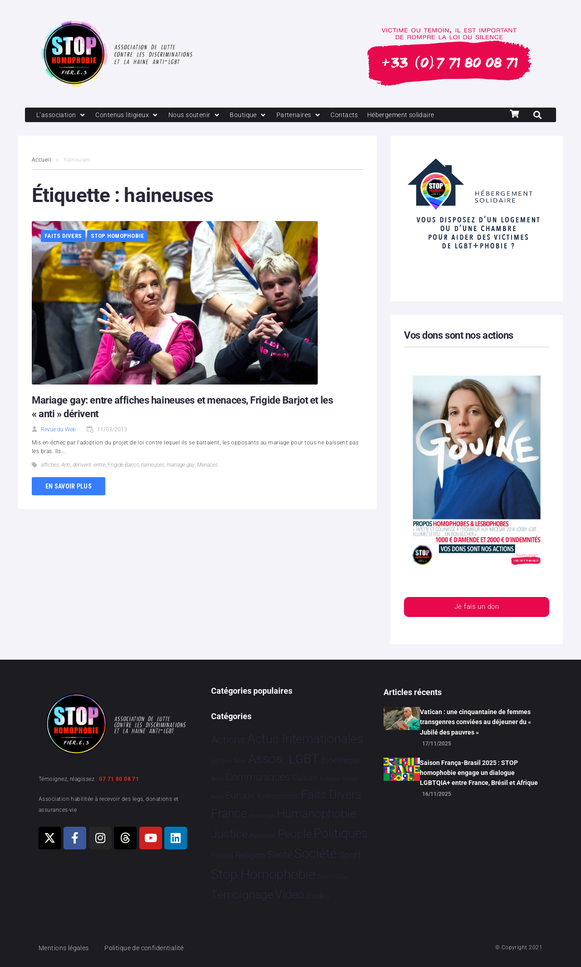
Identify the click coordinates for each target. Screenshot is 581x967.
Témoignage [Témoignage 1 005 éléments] (242, 894)
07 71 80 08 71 (119, 779)
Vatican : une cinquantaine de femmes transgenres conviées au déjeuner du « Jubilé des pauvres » (475, 722)
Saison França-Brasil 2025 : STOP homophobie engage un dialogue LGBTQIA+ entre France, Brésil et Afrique (479, 773)
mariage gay (181, 466)
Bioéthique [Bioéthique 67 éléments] (341, 760)
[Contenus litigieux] (130, 115)
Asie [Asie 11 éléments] (239, 761)
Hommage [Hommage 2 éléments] (262, 816)
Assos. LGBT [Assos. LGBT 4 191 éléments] (283, 758)
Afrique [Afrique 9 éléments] (221, 761)
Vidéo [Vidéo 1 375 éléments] (289, 894)
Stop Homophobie (117, 236)
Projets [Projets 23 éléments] (222, 855)
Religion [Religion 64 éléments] (250, 855)
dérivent (82, 466)
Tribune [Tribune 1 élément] (339, 877)
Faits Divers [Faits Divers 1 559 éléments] (331, 794)
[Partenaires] (307, 115)
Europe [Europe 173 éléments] (240, 795)
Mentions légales (65, 948)
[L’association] (62, 115)
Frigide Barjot (123, 466)
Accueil (41, 161)
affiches (50, 466)
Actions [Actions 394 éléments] (228, 740)
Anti (65, 466)
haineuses (152, 466)
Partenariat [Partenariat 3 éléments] (263, 836)
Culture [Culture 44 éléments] (305, 777)
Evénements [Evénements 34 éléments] (278, 795)
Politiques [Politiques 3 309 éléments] (341, 833)
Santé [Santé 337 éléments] (279, 854)
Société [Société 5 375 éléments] (315, 853)
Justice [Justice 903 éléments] (229, 833)
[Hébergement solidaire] (413, 115)
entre (99, 466)
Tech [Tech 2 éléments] (323, 877)
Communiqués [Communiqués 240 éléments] (258, 777)
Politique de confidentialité (149, 948)
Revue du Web (58, 430)
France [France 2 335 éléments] (229, 813)
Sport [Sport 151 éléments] (350, 854)
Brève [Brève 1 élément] (217, 779)
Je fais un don (477, 608)
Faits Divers (63, 236)
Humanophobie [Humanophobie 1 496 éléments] (316, 813)
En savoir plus (68, 486)
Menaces (207, 466)
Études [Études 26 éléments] (318, 896)
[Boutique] (256, 115)
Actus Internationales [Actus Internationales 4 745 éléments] (305, 738)
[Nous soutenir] (200, 115)
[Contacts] (354, 115)
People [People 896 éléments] (295, 833)
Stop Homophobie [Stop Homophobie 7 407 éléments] (263, 874)
